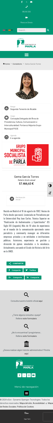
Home (6, 64)
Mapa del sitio (26, 403)
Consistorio (17, 64)
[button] (26, 55)
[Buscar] (48, 30)
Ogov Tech (27, 419)
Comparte (15, 270)
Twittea (31, 270)
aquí (40, 301)
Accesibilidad (39, 403)
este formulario (30, 318)
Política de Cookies (25, 407)
